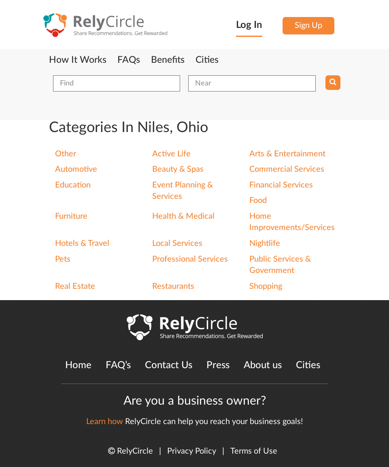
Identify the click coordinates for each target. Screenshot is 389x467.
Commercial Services (286, 169)
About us (263, 365)
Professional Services (190, 259)
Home (78, 365)
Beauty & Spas (178, 169)
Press (218, 365)
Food (258, 200)
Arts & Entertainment (287, 154)
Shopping (265, 286)
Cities (207, 60)
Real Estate (75, 286)
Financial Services (281, 185)
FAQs (128, 60)
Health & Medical (183, 216)
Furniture (71, 216)
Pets (62, 259)
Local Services (177, 243)
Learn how (104, 422)
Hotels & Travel (82, 243)
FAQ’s (118, 365)
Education (73, 185)
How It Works (77, 60)
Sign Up (308, 25)
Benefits (168, 60)
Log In (249, 25)
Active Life (171, 154)
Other (65, 154)
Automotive (76, 169)
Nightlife (264, 243)
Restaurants (173, 286)
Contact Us (168, 365)
